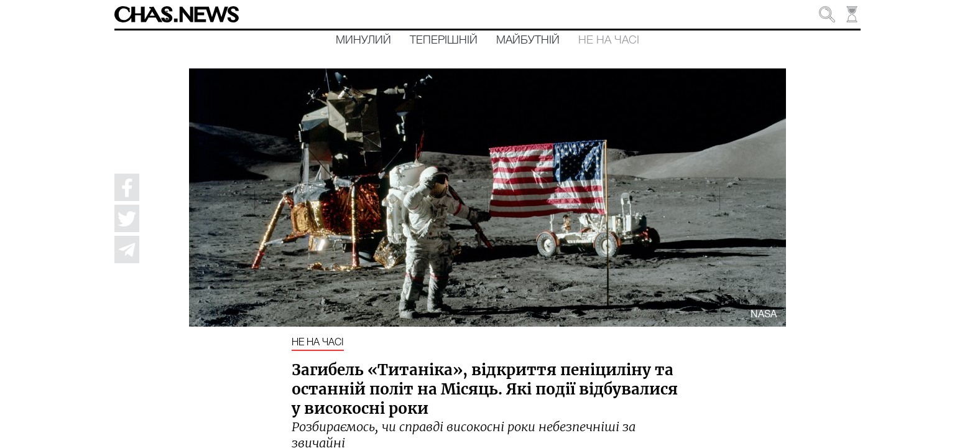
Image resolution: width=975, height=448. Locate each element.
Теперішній (444, 40)
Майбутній (528, 40)
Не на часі (608, 40)
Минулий (363, 40)
